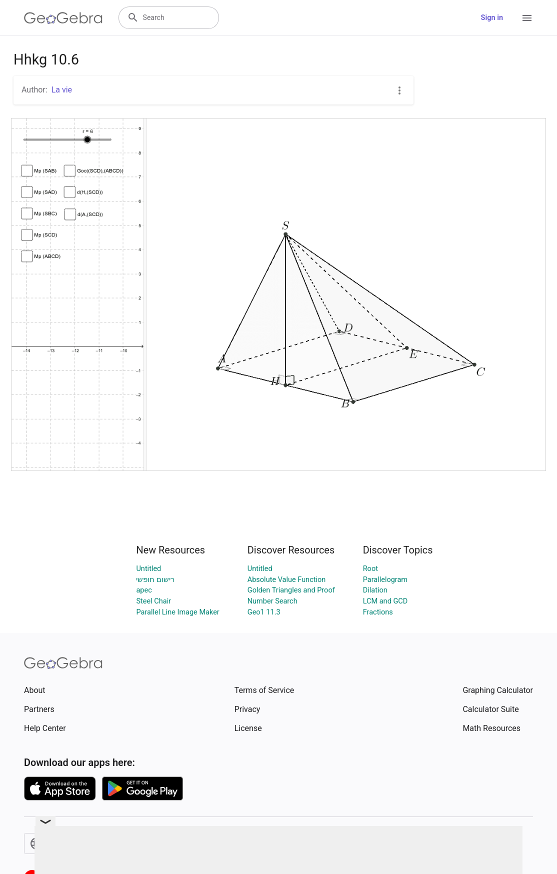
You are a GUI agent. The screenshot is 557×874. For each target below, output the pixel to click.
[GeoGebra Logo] (63, 18)
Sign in (492, 18)
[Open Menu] (527, 18)
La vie (62, 89)
